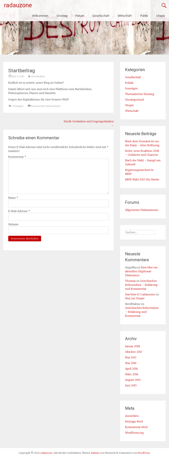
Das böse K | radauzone (140, 294)
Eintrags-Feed (134, 421)
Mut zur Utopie (135, 298)
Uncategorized (134, 99)
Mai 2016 (130, 363)
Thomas (130, 281)
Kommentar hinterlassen (45, 106)
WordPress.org (134, 432)
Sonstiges (18, 106)
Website (13, 224)
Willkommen (40, 15)
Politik (144, 15)
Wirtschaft (125, 15)
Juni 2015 (131, 385)
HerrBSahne (38, 76)
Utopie (160, 15)
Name (13, 197)
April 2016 (131, 368)
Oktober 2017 (133, 351)
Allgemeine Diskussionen (141, 210)
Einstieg (62, 15)
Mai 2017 (130, 357)
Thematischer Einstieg (139, 94)
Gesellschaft (101, 15)
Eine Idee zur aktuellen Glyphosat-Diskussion (141, 271)
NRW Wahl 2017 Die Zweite (142, 179)
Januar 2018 (132, 346)
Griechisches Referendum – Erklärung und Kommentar (141, 284)
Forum (80, 15)
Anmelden (132, 416)
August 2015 (133, 379)
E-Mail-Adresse (19, 211)
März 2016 (131, 374)
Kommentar (17, 156)
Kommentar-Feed (136, 427)
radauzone (18, 5)
